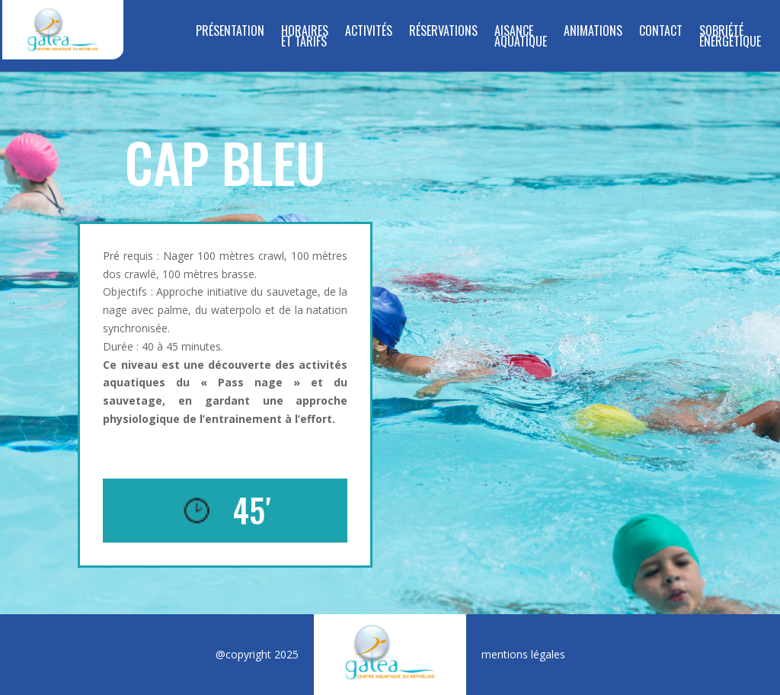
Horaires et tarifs (304, 37)
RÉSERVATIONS (443, 32)
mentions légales (523, 654)
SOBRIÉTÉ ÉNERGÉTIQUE (730, 37)
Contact (660, 32)
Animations (593, 32)
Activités (368, 32)
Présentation (230, 32)
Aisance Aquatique (520, 37)
